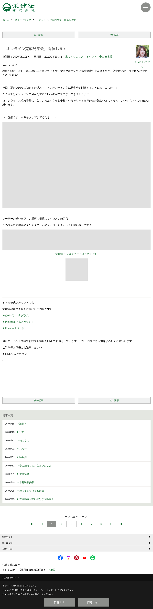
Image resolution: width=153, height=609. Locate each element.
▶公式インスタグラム (15, 315)
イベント (91, 56)
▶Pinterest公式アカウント (18, 321)
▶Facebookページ (13, 328)
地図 (52, 569)
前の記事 (38, 35)
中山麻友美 (105, 56)
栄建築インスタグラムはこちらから (76, 254)
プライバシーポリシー (44, 589)
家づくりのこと (74, 56)
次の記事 (114, 35)
